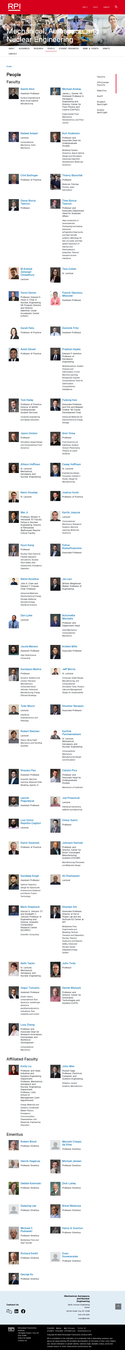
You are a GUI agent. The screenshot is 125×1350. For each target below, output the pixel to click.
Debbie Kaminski (31, 1183)
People (51, 48)
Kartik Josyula (71, 512)
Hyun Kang (27, 545)
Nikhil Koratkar (30, 579)
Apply (85, 7)
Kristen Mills (69, 646)
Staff (100, 96)
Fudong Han (69, 400)
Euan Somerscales (70, 1255)
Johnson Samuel (72, 842)
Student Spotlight (102, 103)
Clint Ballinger (29, 175)
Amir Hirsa (68, 433)
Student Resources (69, 48)
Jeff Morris (68, 669)
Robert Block (29, 1141)
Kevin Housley (29, 492)
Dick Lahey (69, 1183)
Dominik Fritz (70, 328)
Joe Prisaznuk (71, 798)
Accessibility (84, 1331)
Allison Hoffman (30, 464)
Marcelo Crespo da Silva (71, 1143)
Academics (24, 48)
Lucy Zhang (28, 1024)
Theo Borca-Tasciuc (69, 202)
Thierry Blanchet (72, 175)
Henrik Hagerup (30, 1161)
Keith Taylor (28, 963)
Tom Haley (27, 400)
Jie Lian (67, 579)
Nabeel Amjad (29, 133)
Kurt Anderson (71, 133)
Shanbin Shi (69, 907)
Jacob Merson (29, 646)
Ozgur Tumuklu (30, 987)
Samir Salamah (30, 842)
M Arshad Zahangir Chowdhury (27, 271)
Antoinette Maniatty (68, 617)
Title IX (81, 1328)
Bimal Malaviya (71, 1205)
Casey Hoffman (71, 464)
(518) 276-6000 (24, 1338)
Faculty (101, 77)
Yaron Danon (28, 292)
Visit (95, 7)
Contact (13, 54)
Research (38, 48)
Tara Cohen (69, 269)
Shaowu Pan (28, 770)
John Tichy (69, 963)
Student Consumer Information (61, 1331)
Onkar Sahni (70, 820)
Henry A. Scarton (72, 1228)
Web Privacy (69, 1328)
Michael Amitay (71, 89)
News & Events (90, 48)
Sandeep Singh (30, 875)
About (12, 48)
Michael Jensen (71, 1161)
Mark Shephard (30, 907)
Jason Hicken (29, 433)
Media (58, 1328)
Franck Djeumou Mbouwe (72, 294)
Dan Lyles (26, 615)
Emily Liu (26, 1066)
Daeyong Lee (28, 1205)
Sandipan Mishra (31, 669)
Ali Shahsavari (71, 875)
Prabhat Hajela (71, 349)
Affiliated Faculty (103, 83)
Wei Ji (24, 512)
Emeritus (102, 90)
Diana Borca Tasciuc (28, 202)
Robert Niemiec (30, 731)
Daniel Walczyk (71, 987)
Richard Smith (29, 1253)
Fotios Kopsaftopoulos (72, 546)
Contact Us (22, 1340)
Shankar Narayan (73, 706)
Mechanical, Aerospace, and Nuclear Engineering (52, 35)
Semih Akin (27, 89)
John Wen (68, 1066)
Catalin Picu (69, 770)
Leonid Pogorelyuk (27, 799)
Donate (107, 7)
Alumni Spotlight (102, 111)
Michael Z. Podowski (27, 1229)
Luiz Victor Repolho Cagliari (31, 821)
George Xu (27, 1274)
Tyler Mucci (28, 706)
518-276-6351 (84, 1315)
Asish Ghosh (28, 349)
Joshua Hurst (70, 492)
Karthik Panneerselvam (71, 732)
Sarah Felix (27, 328)
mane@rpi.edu (84, 1318)
